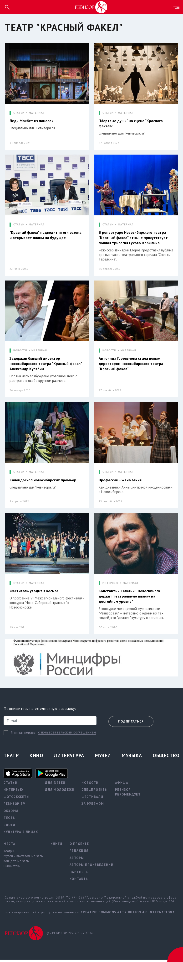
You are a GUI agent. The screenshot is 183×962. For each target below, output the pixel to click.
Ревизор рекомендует (128, 794)
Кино (36, 758)
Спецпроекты (94, 792)
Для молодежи (59, 792)
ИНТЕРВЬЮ (110, 585)
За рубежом (92, 806)
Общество (166, 758)
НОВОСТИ (20, 351)
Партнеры (79, 874)
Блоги (9, 827)
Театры (9, 853)
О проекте (79, 846)
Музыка (132, 758)
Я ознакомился (23, 735)
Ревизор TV (14, 806)
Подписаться (131, 724)
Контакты (79, 881)
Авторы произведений (92, 867)
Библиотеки (12, 868)
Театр (11, 758)
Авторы (77, 860)
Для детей (55, 785)
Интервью (13, 792)
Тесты (10, 820)
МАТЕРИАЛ (36, 112)
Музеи (103, 758)
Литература (69, 758)
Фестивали (92, 799)
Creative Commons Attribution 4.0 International (129, 915)
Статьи (10, 785)
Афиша (121, 785)
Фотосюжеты (17, 799)
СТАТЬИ (19, 112)
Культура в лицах (21, 834)
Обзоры (11, 813)
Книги (56, 846)
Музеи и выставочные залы (23, 858)
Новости (90, 785)
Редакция (79, 853)
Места (9, 846)
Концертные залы (16, 863)
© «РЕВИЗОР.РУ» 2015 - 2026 (69, 936)
